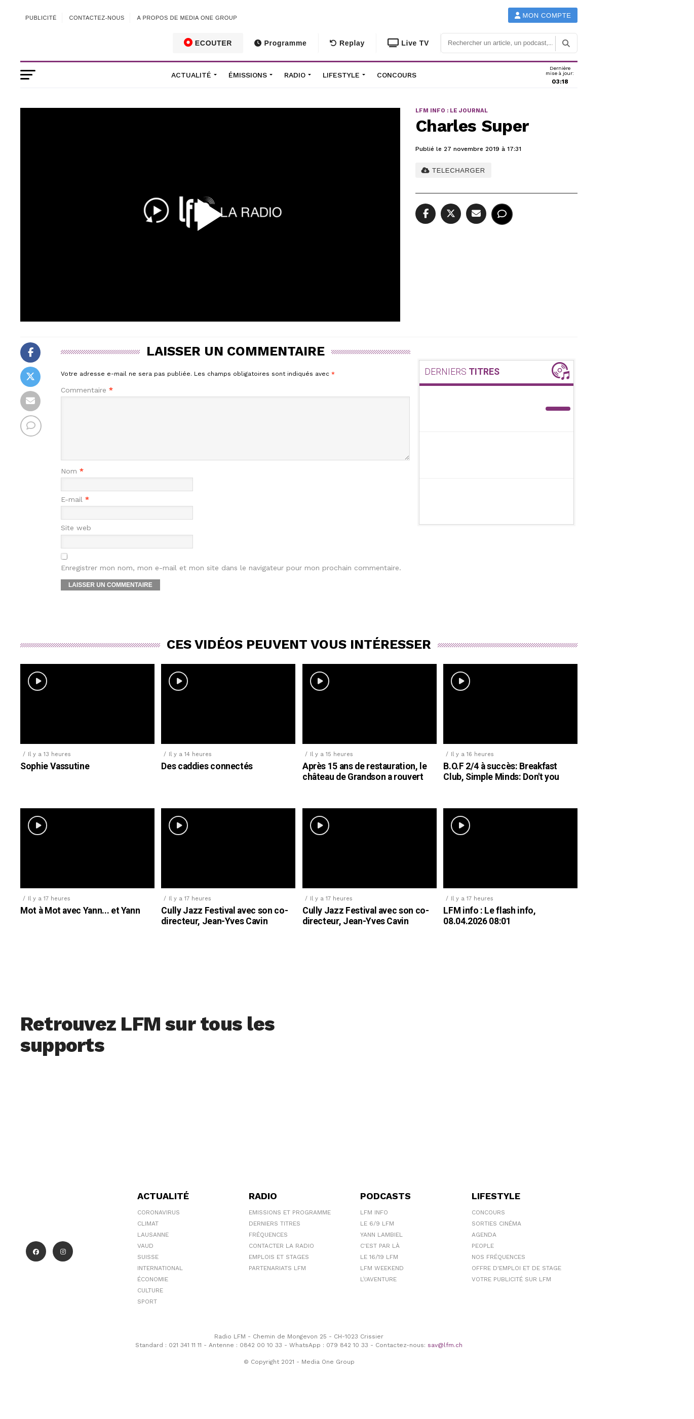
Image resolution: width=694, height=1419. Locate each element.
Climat (148, 1235)
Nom (72, 483)
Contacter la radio (281, 1258)
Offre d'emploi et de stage (516, 1280)
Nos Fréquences (498, 1269)
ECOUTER (208, 42)
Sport (147, 1313)
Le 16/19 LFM (379, 1269)
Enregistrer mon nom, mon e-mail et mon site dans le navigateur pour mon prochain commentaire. (231, 580)
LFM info (374, 1224)
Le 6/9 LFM (377, 1235)
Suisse (148, 1269)
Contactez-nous (97, 18)
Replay (347, 43)
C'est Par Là (380, 1258)
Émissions (247, 75)
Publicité (41, 18)
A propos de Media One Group (187, 18)
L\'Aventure (378, 1291)
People (483, 1258)
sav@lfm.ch (445, 1357)
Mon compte (543, 15)
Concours (396, 75)
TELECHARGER (453, 170)
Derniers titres (274, 1235)
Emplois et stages (279, 1269)
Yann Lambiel (381, 1246)
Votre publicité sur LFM (511, 1291)
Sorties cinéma (496, 1235)
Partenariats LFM (277, 1280)
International (160, 1280)
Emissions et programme (290, 1224)
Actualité (191, 75)
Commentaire (87, 390)
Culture (150, 1302)
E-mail (75, 512)
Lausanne (153, 1246)
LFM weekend (382, 1280)
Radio (294, 75)
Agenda (484, 1246)
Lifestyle (341, 75)
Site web (76, 540)
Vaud (145, 1258)
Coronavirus (158, 1224)
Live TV (408, 43)
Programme (280, 43)
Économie (152, 1291)
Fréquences (268, 1246)
